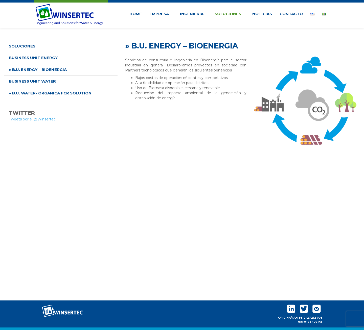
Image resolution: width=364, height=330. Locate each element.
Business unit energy (33, 57)
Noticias (262, 13)
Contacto (291, 13)
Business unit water (32, 81)
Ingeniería (193, 13)
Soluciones (230, 13)
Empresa (160, 13)
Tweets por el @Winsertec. (32, 119)
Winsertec (69, 14)
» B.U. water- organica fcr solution (50, 93)
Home (135, 13)
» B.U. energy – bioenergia (38, 69)
